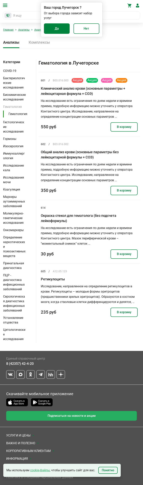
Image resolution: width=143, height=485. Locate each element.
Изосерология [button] (13, 146)
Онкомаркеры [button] (13, 230)
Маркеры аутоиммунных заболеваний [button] (14, 201)
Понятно (108, 470)
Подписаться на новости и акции (72, 416)
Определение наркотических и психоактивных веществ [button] (14, 247)
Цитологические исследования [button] (14, 334)
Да (57, 28)
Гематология (18, 114)
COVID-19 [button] (9, 71)
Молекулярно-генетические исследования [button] (13, 218)
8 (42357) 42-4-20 (20, 364)
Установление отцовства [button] (13, 320)
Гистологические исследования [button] (13, 126)
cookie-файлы (40, 470)
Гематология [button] (12, 107)
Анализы (24, 29)
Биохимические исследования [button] (14, 97)
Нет (86, 28)
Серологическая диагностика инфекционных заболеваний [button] (14, 303)
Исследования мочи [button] (13, 180)
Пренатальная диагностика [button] (13, 265)
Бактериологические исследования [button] (14, 82)
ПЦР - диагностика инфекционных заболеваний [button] (14, 282)
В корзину (124, 127)
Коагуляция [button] (11, 189)
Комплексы (39, 42)
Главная (8, 29)
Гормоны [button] (9, 139)
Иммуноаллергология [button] (14, 156)
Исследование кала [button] (13, 168)
